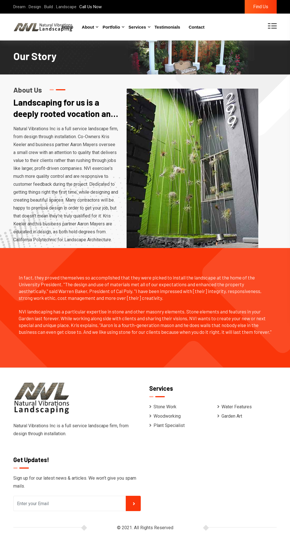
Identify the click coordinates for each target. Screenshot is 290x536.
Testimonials (167, 27)
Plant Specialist (167, 425)
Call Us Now (90, 6)
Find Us (260, 6)
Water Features (234, 406)
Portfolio (111, 27)
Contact (196, 27)
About (88, 27)
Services (137, 27)
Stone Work (162, 406)
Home (67, 27)
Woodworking (165, 416)
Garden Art (229, 416)
